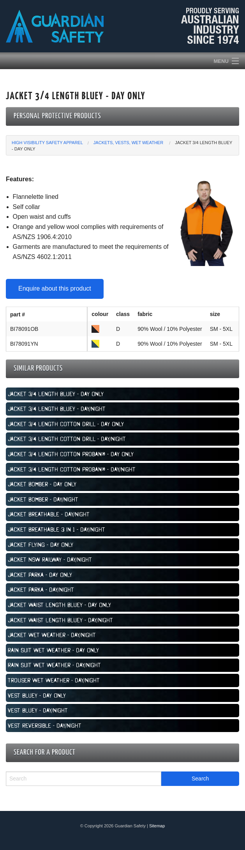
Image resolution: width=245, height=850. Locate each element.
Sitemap (157, 825)
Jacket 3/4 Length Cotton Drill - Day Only (66, 423)
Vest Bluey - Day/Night (38, 710)
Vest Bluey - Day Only (37, 695)
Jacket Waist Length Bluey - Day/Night (60, 619)
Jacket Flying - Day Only (40, 544)
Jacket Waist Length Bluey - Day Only (59, 604)
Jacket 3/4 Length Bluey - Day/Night (57, 408)
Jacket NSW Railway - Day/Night (50, 559)
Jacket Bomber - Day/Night (43, 499)
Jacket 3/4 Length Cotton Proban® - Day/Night (72, 469)
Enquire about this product (54, 288)
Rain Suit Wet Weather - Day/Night (54, 664)
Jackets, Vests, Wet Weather (128, 142)
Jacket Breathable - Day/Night (49, 514)
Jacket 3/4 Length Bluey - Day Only (56, 393)
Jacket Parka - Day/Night (41, 589)
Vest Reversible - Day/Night (44, 725)
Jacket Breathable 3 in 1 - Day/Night (56, 529)
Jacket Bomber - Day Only (42, 484)
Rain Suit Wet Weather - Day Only (53, 650)
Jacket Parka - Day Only (40, 574)
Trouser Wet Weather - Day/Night (54, 680)
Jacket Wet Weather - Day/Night (52, 634)
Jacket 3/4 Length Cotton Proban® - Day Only (71, 453)
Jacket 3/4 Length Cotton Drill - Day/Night (67, 438)
